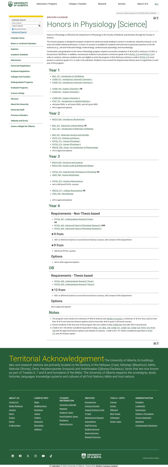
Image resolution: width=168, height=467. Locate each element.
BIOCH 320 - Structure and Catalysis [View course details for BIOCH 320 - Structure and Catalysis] (67, 162)
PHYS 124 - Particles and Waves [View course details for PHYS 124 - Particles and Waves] (65, 138)
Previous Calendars (19, 115)
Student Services (92, 429)
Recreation (39, 425)
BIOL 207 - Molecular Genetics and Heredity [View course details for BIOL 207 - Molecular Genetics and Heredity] (70, 135)
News (11, 414)
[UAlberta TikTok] (51, 456)
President (139, 402)
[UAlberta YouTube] (43, 456)
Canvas (113, 402)
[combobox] (137, 13)
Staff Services (91, 425)
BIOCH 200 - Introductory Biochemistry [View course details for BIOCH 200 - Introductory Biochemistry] (68, 119)
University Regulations (20, 66)
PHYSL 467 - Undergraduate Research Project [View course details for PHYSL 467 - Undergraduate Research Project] (73, 219)
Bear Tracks (115, 414)
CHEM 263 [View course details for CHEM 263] (117, 325)
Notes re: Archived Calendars (23, 43)
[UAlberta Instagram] (36, 456)
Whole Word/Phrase (20, 29)
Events (12, 418)
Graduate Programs (19, 88)
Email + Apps (115, 422)
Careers (12, 410)
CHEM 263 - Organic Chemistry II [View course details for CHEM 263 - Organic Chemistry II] (66, 98)
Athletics (38, 429)
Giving (11, 422)
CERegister (115, 418)
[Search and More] (156, 4)
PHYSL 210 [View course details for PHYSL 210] (144, 57)
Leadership (140, 406)
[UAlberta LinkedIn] (13, 456)
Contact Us (13, 402)
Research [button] (102, 4)
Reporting (139, 422)
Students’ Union (66, 413)
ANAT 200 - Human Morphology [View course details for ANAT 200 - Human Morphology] (65, 175)
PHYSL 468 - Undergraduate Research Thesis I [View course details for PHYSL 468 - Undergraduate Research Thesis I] (74, 281)
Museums (38, 422)
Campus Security (92, 406)
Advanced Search (19, 32)
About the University (19, 104)
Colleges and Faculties (20, 77)
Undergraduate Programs (22, 82)
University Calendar (68, 405)
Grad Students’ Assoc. (69, 416)
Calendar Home (17, 38)
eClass (113, 406)
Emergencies (90, 402)
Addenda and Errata (19, 121)
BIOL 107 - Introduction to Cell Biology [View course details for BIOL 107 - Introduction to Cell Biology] (68, 76)
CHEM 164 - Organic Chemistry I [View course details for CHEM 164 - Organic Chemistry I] (65, 89)
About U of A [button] (142, 4)
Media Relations (16, 406)
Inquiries (14, 49)
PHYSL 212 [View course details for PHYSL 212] (134, 54)
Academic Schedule (19, 54)
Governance (140, 410)
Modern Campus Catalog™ (107, 466)
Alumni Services (92, 433)
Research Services (93, 437)
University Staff (17, 110)
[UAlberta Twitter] (28, 456)
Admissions (16, 60)
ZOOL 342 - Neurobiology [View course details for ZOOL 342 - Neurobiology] (62, 194)
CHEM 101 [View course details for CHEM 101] (115, 328)
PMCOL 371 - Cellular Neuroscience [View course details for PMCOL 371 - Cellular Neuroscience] (67, 190)
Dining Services (66, 424)
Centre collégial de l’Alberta (23, 126)
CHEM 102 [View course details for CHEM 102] (125, 328)
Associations (90, 422)
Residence (64, 420)
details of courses (114, 319)
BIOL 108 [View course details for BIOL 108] (106, 328)
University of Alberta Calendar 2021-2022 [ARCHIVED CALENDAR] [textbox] (136, 13)
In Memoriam (14, 425)
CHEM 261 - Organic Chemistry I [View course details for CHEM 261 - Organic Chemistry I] (65, 92)
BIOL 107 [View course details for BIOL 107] (98, 328)
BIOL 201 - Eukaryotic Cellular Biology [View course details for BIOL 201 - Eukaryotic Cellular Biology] (68, 126)
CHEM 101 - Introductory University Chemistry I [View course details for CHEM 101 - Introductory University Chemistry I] (72, 79)
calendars (56, 466)
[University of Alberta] (18, 4)
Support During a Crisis (94, 410)
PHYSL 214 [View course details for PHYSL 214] (148, 54)
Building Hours (40, 406)
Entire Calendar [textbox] (16, 23)
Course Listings (17, 93)
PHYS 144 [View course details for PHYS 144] (145, 328)
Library (37, 414)
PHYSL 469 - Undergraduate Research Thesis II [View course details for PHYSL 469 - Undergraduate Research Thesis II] (74, 284)
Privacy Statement (143, 418)
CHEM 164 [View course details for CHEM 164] (135, 328)
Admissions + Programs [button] (47, 4)
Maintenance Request (94, 418)
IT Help (88, 414)
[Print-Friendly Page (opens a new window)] (154, 18)
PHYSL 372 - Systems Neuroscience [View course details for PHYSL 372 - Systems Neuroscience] (67, 181)
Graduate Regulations (20, 71)
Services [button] (121, 4)
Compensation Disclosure (146, 425)
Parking (37, 418)
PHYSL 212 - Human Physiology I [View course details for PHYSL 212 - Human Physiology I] (66, 141)
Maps (36, 402)
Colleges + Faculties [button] (77, 4)
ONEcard (114, 410)
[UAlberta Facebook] (20, 456)
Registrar (63, 409)
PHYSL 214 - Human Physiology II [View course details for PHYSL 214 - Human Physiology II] (66, 144)
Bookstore (38, 410)
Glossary (14, 99)
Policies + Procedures (144, 414)
